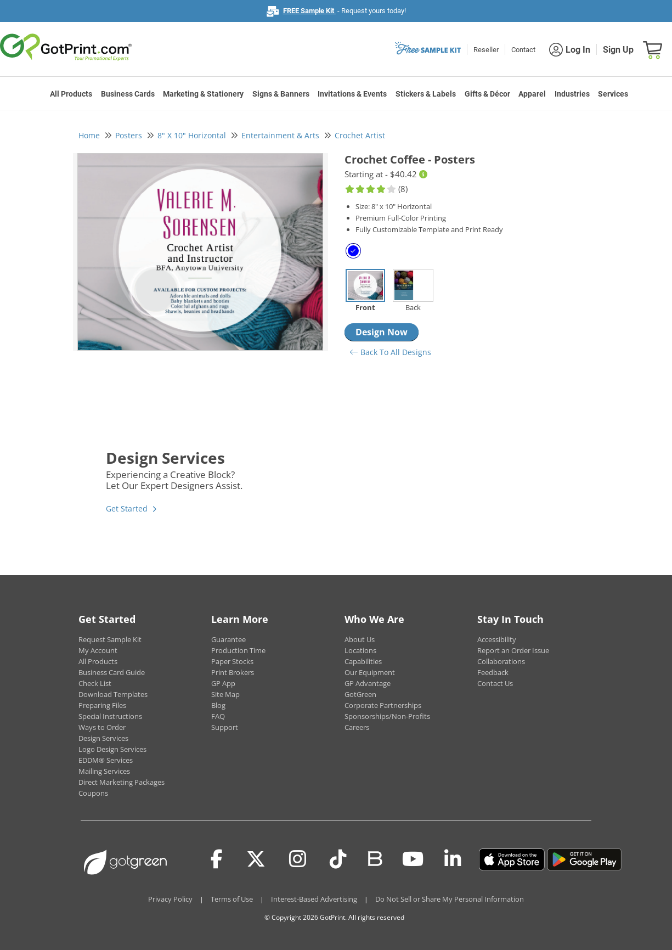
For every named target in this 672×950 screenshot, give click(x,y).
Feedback (493, 672)
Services (613, 93)
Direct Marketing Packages (121, 782)
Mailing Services (104, 771)
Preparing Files (102, 705)
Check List (94, 683)
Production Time (238, 650)
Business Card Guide (111, 672)
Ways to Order (102, 727)
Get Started (127, 508)
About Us (360, 639)
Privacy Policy (170, 899)
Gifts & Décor (487, 93)
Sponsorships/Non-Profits (387, 716)
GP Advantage (368, 683)
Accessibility (496, 639)
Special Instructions (110, 716)
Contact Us (495, 683)
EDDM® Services (105, 760)
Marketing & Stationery (203, 93)
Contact (523, 50)
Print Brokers (232, 672)
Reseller (486, 50)
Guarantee (228, 639)
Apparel (532, 93)
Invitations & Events (352, 93)
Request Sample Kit (110, 639)
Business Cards (128, 93)
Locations (360, 650)
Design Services (103, 738)
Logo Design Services (112, 749)
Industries (572, 93)
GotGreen (360, 694)
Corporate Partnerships (383, 705)
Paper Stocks (232, 661)
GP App (223, 683)
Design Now (381, 332)
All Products (71, 93)
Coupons (93, 793)
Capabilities (363, 661)
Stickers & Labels (426, 93)
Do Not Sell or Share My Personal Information (449, 899)
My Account (97, 650)
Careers (357, 727)
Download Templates (113, 694)
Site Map (225, 694)
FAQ (218, 716)
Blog (218, 705)
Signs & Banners (280, 93)
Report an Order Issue (513, 650)
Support (224, 727)
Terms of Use (232, 899)
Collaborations (501, 661)
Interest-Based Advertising (314, 899)
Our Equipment (370, 672)
